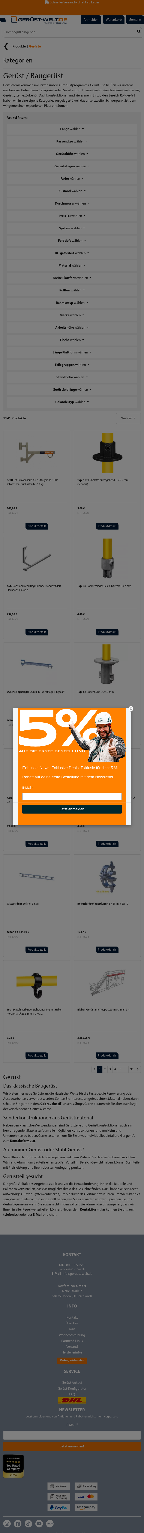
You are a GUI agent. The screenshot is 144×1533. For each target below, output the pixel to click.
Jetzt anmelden (72, 809)
